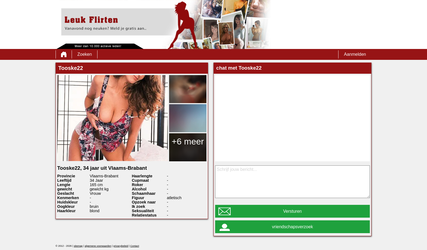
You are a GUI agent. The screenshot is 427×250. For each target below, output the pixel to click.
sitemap (78, 246)
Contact (134, 246)
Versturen (292, 211)
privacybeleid (120, 246)
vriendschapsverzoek (292, 226)
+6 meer (188, 141)
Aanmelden (355, 54)
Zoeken (84, 54)
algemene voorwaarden (98, 246)
